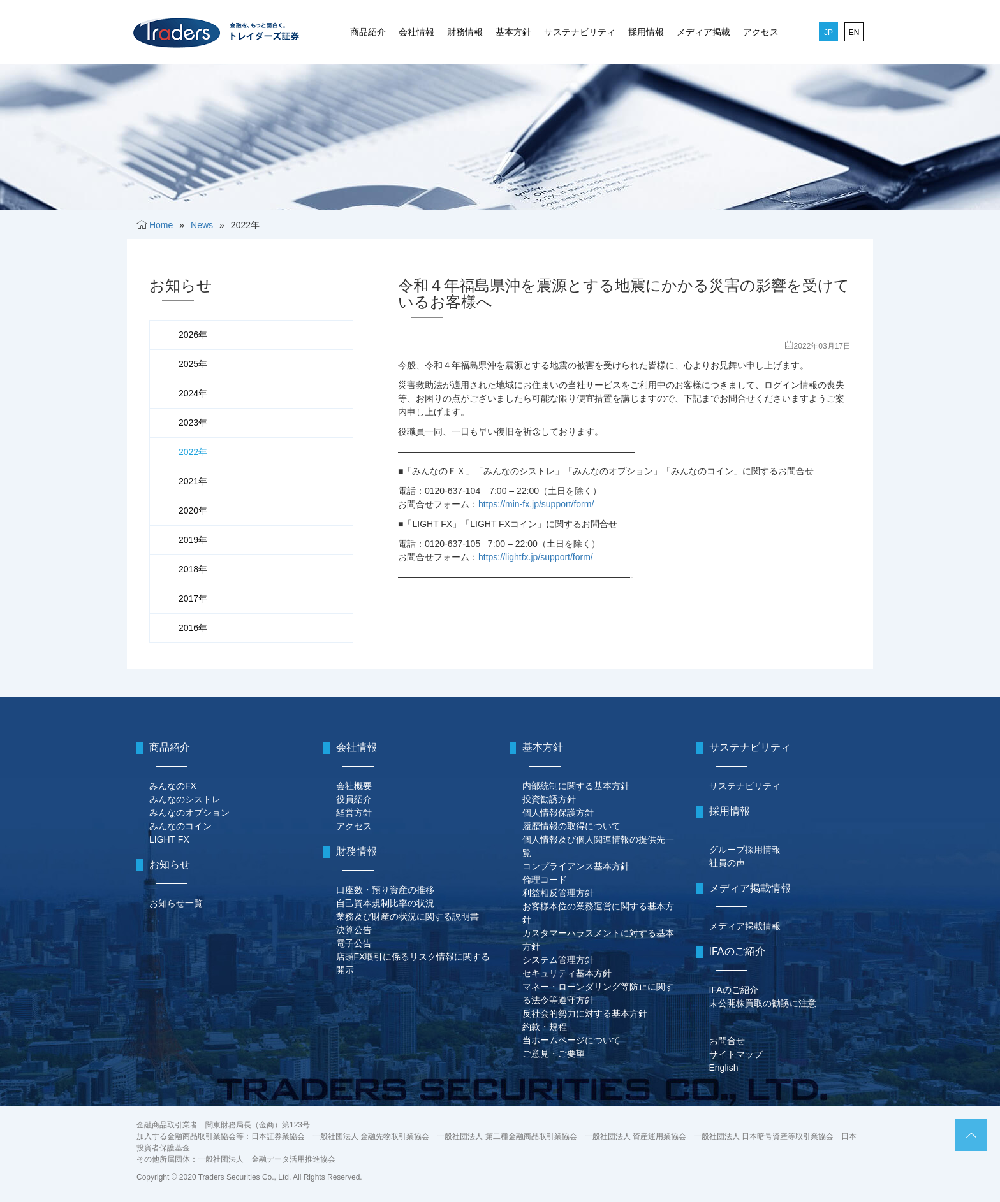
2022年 (193, 452)
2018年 (193, 569)
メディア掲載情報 (745, 926)
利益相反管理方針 (558, 893)
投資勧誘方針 (549, 799)
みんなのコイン (180, 826)
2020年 (193, 510)
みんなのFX (172, 786)
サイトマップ (736, 1054)
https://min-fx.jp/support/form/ (536, 504)
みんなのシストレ (185, 799)
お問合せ (727, 1041)
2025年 (193, 364)
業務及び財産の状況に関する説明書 (407, 916)
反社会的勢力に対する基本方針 (584, 1013)
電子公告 (354, 943)
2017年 (193, 598)
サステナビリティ (579, 32)
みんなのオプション (189, 812)
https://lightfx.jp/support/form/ (535, 557)
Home (161, 225)
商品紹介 (368, 32)
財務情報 (465, 32)
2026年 (193, 334)
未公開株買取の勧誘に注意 (762, 1003)
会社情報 (416, 32)
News (202, 225)
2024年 (193, 393)
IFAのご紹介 (733, 990)
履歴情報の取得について (571, 826)
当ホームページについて (571, 1040)
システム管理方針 (558, 960)
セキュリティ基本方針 (567, 973)
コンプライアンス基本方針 (575, 866)
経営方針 (354, 812)
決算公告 (354, 930)
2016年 (193, 628)
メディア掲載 (703, 32)
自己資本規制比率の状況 (385, 903)
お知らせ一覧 (176, 903)
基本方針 (513, 32)
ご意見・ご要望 (553, 1053)
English (724, 1067)
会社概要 (354, 786)
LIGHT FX (169, 839)
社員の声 (727, 863)
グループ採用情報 (745, 849)
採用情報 (646, 32)
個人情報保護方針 (558, 812)
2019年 (193, 540)
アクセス (761, 32)
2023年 (193, 422)
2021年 (193, 481)
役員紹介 (354, 799)
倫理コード (544, 879)
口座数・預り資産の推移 (385, 890)
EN (854, 32)
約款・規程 (544, 1027)
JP (828, 32)
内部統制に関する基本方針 (575, 786)
